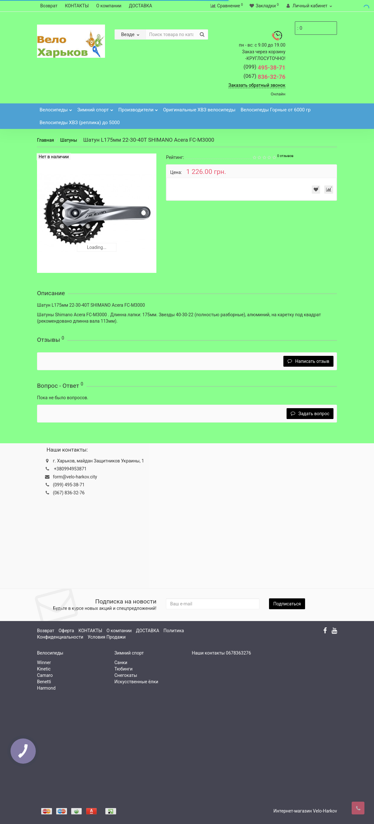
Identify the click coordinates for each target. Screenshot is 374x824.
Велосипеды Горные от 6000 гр (275, 110)
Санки (121, 662)
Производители (138, 108)
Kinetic (44, 668)
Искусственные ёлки (136, 681)
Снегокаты (126, 675)
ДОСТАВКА (140, 5)
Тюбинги (124, 668)
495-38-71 (264, 67)
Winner (44, 662)
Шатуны (68, 140)
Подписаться (287, 603)
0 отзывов (285, 156)
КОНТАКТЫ (77, 5)
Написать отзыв (308, 361)
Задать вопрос (310, 413)
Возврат (48, 5)
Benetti (44, 681)
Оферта (66, 630)
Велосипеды (56, 108)
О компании (109, 5)
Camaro (45, 675)
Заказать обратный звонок (256, 85)
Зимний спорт (95, 108)
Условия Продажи (106, 637)
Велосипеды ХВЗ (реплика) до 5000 (80, 122)
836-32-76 (264, 76)
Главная (45, 140)
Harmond (46, 688)
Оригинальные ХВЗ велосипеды (199, 110)
